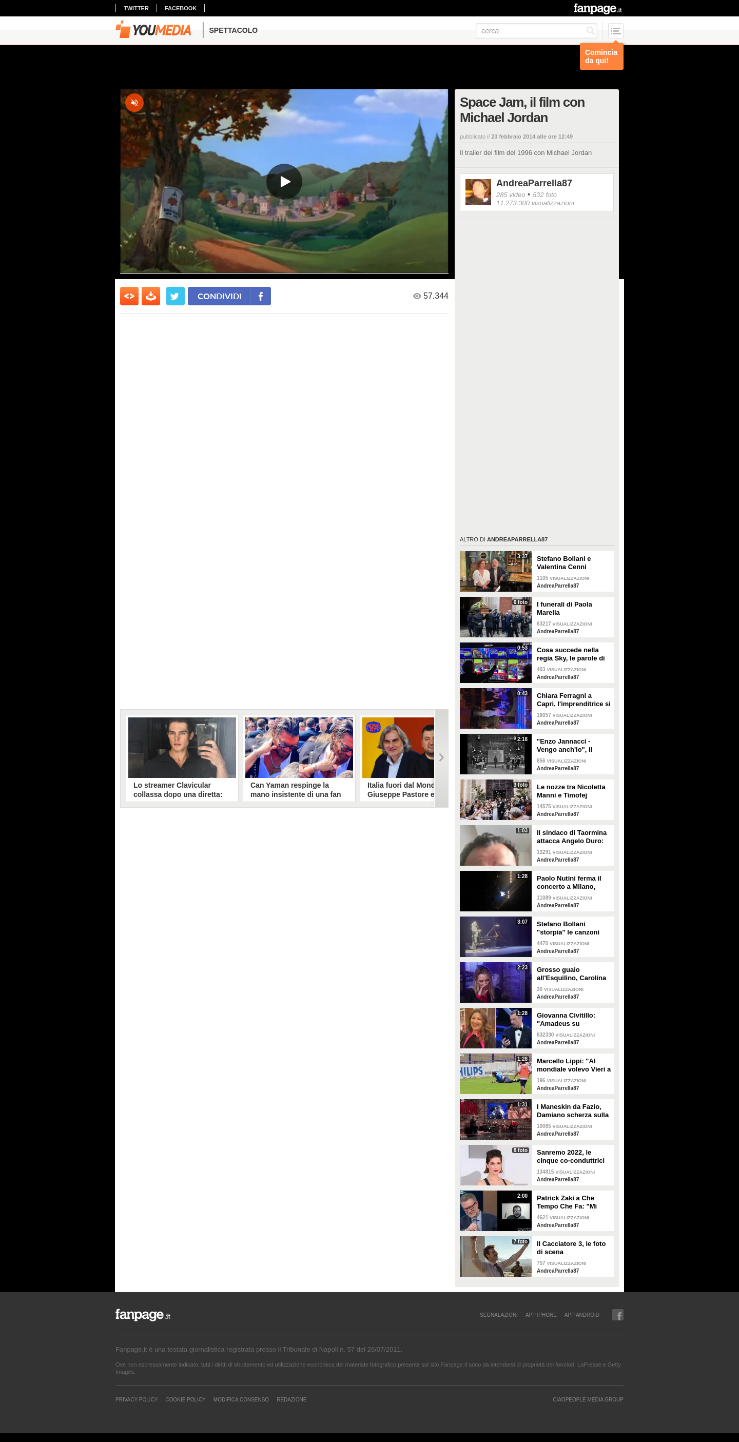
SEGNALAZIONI (499, 1314)
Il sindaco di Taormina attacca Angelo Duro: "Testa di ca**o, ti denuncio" (572, 837)
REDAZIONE (291, 1399)
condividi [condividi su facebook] (220, 296)
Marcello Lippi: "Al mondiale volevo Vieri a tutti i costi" (574, 1065)
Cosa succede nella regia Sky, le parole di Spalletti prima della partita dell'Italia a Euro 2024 (573, 654)
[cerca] (536, 30)
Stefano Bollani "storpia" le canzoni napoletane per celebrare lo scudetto (570, 928)
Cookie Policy (185, 1399)
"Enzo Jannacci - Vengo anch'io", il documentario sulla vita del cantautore (567, 745)
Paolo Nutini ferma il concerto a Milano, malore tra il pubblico (570, 882)
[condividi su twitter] (175, 296)
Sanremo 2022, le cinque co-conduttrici (571, 1156)
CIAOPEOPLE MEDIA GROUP (588, 1399)
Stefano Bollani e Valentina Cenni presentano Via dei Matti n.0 (566, 563)
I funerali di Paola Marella (564, 608)
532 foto (545, 195)
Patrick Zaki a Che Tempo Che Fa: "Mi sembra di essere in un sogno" (573, 1202)
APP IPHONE (541, 1314)
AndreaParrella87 (534, 183)
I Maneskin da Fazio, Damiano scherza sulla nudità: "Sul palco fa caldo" (573, 1111)
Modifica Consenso (241, 1399)
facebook (181, 8)
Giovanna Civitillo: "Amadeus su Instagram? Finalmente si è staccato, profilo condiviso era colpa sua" (573, 1019)
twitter (136, 8)
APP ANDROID (582, 1314)
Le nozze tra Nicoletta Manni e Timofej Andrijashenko (571, 791)
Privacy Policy (136, 1399)
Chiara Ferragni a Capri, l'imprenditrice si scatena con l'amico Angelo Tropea (574, 700)
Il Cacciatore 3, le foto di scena (571, 1248)
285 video (510, 195)
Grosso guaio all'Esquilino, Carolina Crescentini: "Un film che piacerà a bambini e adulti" (572, 974)
